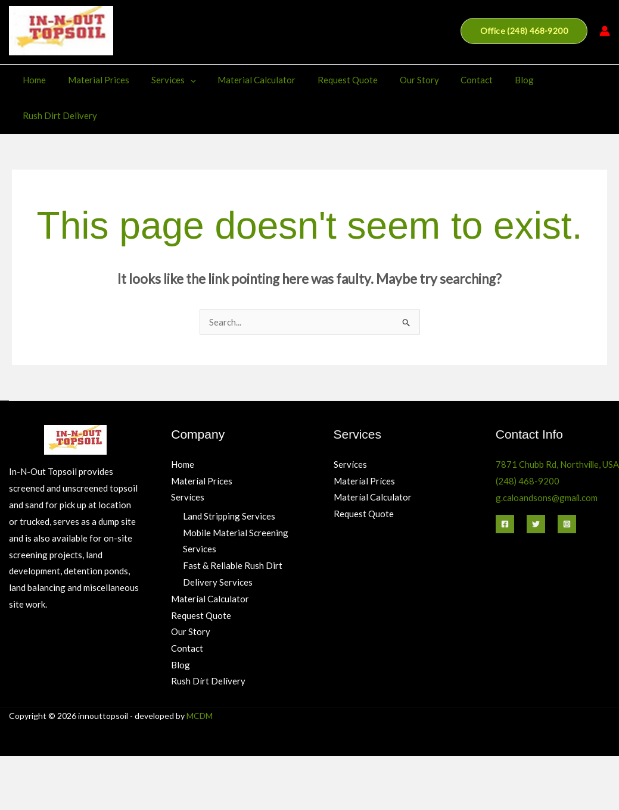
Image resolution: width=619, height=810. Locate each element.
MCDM (199, 680)
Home (33, 79)
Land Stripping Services (229, 480)
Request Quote (331, 79)
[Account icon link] (604, 31)
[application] (181, 79)
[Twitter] (536, 488)
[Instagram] (567, 488)
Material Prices (94, 79)
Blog (495, 79)
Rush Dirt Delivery (560, 79)
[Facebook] (505, 488)
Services (164, 79)
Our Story (398, 79)
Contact (452, 79)
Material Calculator (244, 79)
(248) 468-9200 (528, 445)
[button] (524, 31)
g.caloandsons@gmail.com (547, 461)
